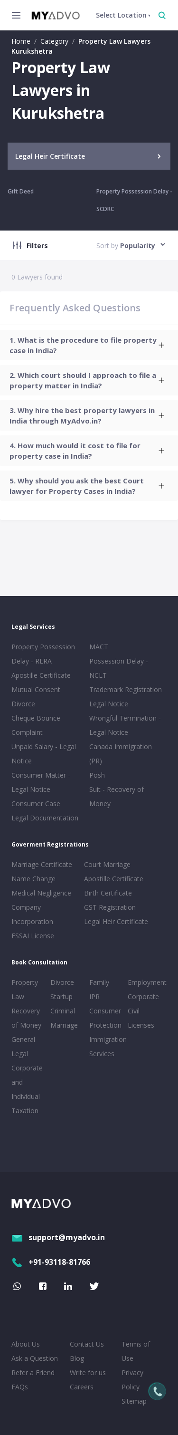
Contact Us (87, 1343)
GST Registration (110, 907)
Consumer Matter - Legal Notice (40, 782)
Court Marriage (107, 864)
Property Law (24, 989)
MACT (98, 646)
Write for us (88, 1372)
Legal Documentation (44, 817)
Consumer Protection (105, 1018)
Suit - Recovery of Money (116, 796)
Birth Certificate (108, 892)
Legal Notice (108, 703)
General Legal (23, 1046)
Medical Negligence (41, 892)
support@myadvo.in (58, 1237)
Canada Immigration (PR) (120, 753)
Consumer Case (35, 803)
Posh (97, 775)
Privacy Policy (132, 1379)
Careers (82, 1386)
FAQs (19, 1386)
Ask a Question (34, 1358)
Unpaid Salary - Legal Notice (43, 753)
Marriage (64, 1025)
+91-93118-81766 (50, 1262)
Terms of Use (136, 1351)
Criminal (62, 1010)
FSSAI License (32, 935)
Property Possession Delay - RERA (43, 653)
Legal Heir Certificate (116, 921)
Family (99, 982)
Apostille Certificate (41, 675)
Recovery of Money (26, 1018)
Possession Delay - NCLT (118, 668)
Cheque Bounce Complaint (35, 725)
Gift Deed (21, 191)
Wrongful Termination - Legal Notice (125, 725)
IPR (94, 996)
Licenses (141, 1025)
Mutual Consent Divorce (35, 696)
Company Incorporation (32, 914)
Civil (134, 1010)
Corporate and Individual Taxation (27, 1089)
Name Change (33, 878)
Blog (77, 1358)
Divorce (62, 982)
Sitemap (134, 1401)
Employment (145, 982)
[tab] (89, 345)
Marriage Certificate (41, 864)
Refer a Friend (33, 1372)
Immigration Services (106, 1046)
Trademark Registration (125, 689)
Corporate (143, 996)
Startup (61, 996)
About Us (25, 1343)
